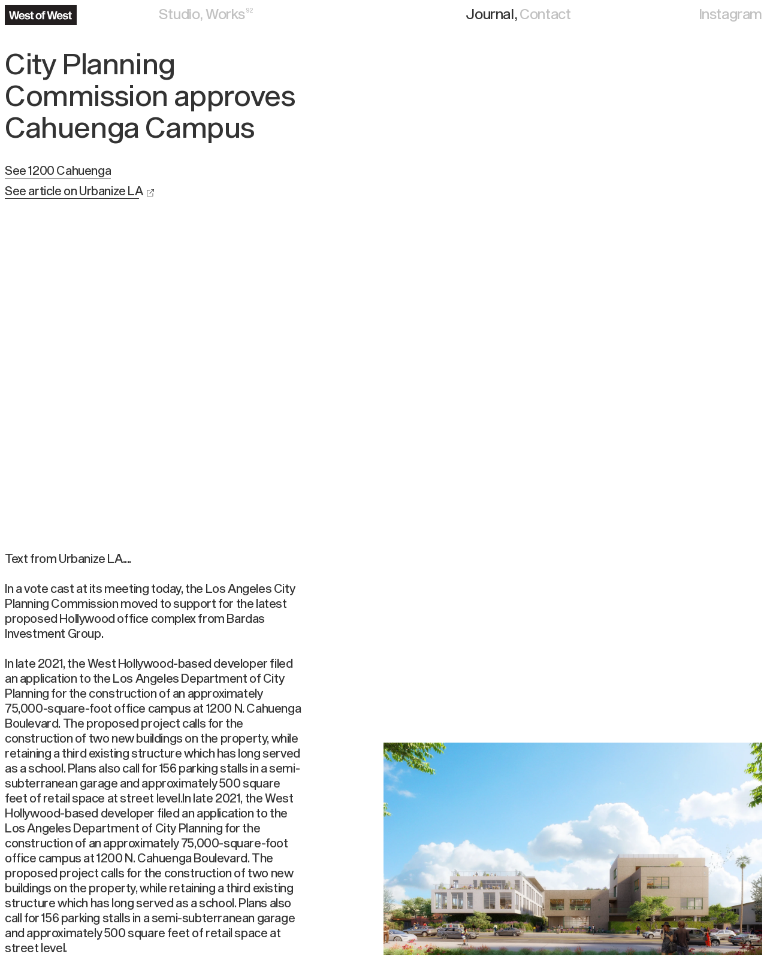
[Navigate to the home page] (41, 15)
